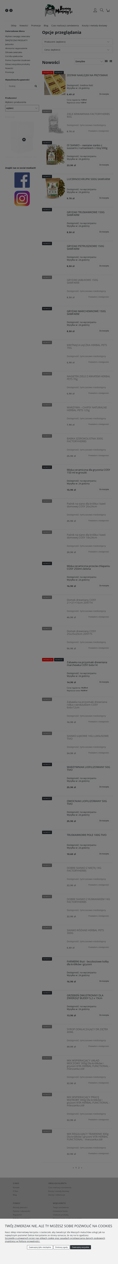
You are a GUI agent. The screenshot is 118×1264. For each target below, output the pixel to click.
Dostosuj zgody (61, 1247)
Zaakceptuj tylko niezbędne (40, 1247)
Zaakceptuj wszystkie (80, 1247)
